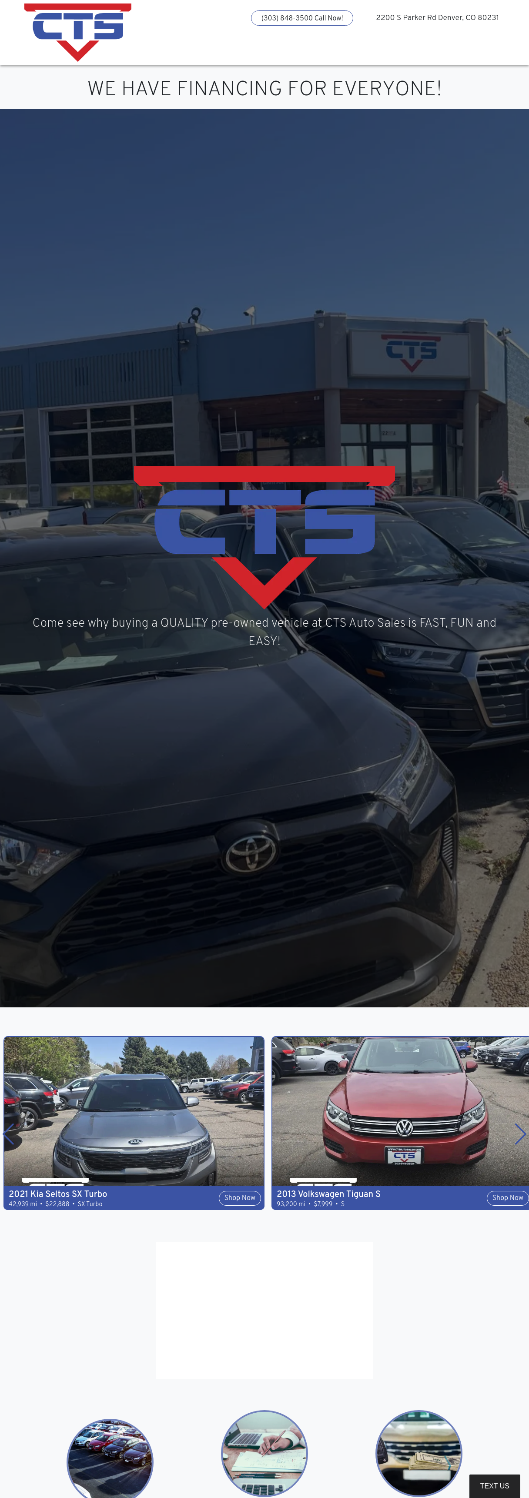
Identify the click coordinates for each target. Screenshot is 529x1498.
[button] (204, 50)
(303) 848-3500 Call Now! (302, 18)
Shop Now (239, 1198)
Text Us (494, 1486)
